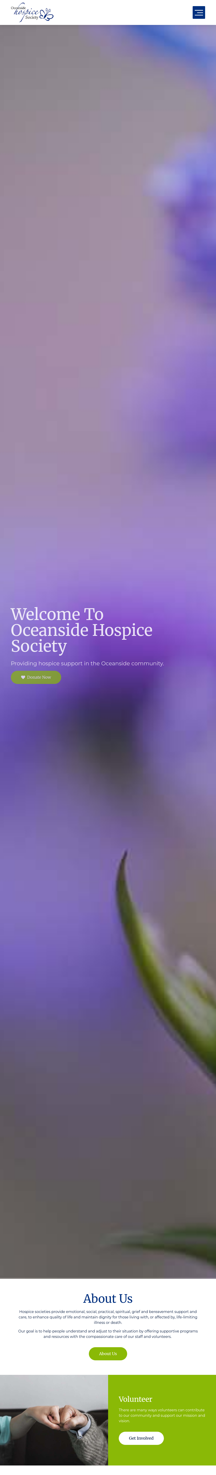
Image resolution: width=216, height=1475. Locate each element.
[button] (199, 12)
